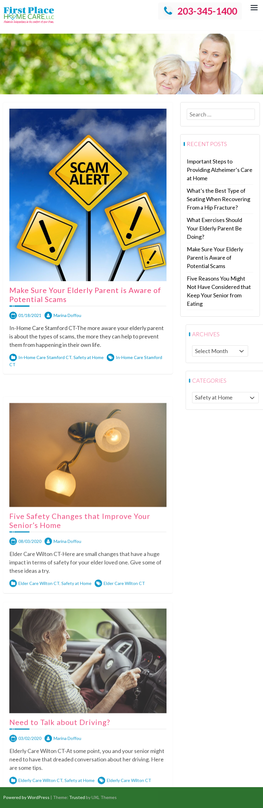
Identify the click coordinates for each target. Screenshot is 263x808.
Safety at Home (88, 366)
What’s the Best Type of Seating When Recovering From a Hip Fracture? (221, 199)
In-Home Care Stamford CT (45, 366)
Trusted (77, 797)
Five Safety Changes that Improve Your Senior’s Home (79, 646)
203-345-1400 (200, 11)
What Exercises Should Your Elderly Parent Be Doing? (217, 228)
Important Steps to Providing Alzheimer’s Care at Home (222, 170)
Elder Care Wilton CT (38, 708)
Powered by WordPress (26, 797)
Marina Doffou (67, 324)
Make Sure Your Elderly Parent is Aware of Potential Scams (85, 304)
